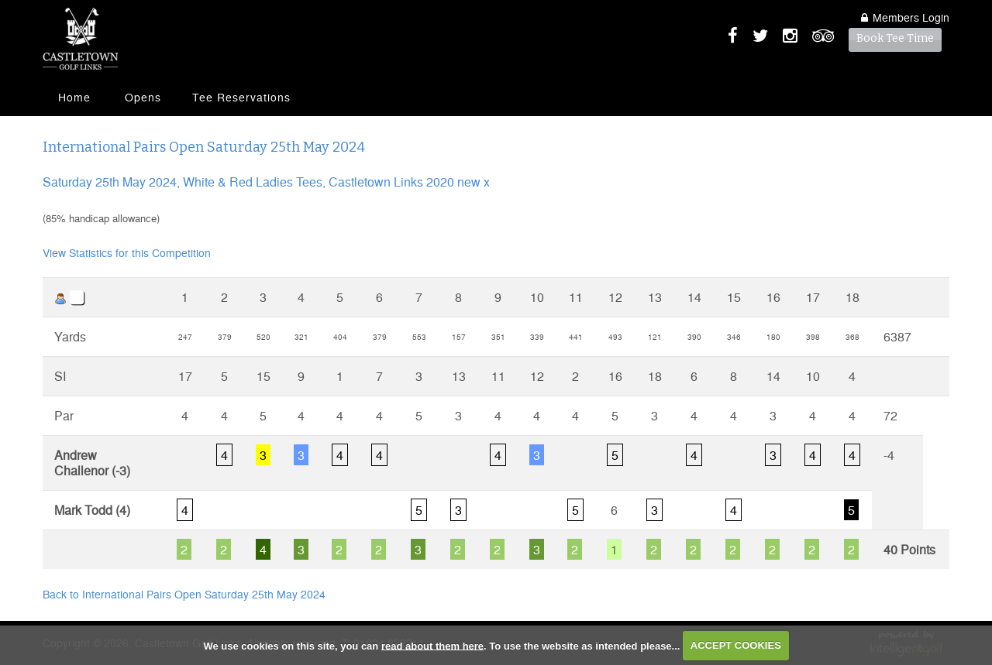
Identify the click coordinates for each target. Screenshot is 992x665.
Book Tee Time (895, 38)
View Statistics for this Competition (127, 252)
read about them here (432, 645)
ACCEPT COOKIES (736, 645)
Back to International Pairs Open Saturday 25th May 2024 (184, 594)
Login (905, 17)
